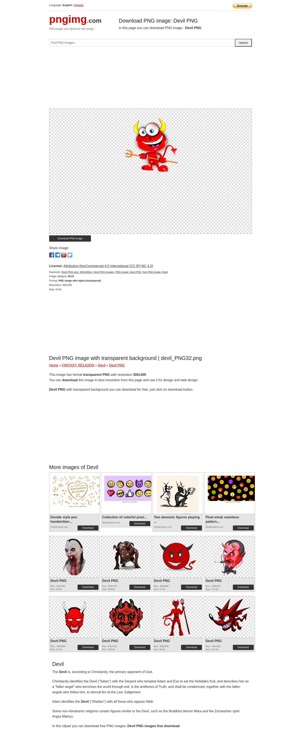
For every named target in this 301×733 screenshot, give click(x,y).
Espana (78, 5)
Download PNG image (70, 238)
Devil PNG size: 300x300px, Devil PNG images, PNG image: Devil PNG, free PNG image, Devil (114, 272)
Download (87, 527)
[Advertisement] (150, 79)
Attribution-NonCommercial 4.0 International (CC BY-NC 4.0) (108, 266)
